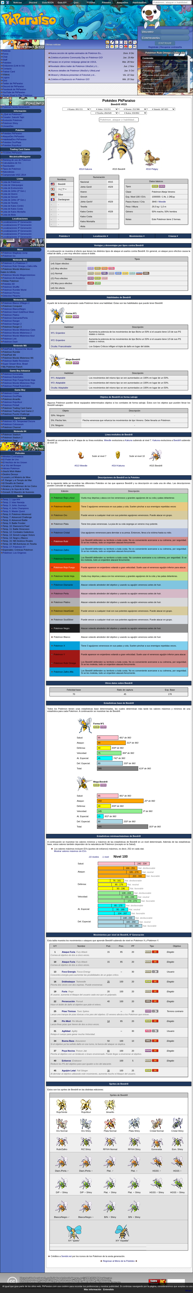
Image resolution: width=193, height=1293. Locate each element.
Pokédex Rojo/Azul (12, 145)
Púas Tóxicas (69, 1011)
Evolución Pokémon (12, 120)
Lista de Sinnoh (10, 197)
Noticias (17, 2)
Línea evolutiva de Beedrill (119, 434)
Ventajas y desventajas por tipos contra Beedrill (119, 245)
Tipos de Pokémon (12, 169)
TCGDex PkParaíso (12, 152)
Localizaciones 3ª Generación (17, 231)
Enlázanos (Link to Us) (14, 65)
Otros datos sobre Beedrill (118, 683)
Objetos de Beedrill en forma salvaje (119, 397)
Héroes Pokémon (11, 468)
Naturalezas (8, 172)
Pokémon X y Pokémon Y (15, 263)
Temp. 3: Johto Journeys (15, 505)
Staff (5, 60)
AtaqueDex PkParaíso (13, 136)
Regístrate (153, 47)
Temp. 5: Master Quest (14, 511)
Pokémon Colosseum (13, 424)
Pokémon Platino (11, 315)
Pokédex (106, 2)
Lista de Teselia (10, 203)
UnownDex (8, 126)
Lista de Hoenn (10, 194)
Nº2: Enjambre (58, 340)
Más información (92, 1289)
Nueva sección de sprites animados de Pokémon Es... (76, 53)
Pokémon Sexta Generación (16, 107)
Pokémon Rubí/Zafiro (13, 377)
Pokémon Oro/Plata (12, 396)
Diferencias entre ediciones (156, 75)
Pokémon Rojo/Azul (12, 402)
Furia (64, 991)
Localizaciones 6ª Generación (17, 222)
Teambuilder (9, 166)
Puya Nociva (68, 1051)
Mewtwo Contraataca (13, 456)
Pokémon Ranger (11, 321)
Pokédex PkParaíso (12, 133)
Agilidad (66, 1031)
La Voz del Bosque (12, 465)
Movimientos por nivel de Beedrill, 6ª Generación (118, 935)
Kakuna (128, 440)
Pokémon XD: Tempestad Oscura (19, 421)
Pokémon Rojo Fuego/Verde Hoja (19, 380)
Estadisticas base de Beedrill (119, 703)
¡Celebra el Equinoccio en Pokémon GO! (70, 79)
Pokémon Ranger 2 (12, 324)
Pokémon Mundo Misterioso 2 (17, 333)
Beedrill (177, 440)
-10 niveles (93, 857)
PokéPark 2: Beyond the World (17, 349)
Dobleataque (68, 981)
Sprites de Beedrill (118, 1084)
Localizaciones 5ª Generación (17, 225)
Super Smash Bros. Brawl (15, 364)
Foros (5, 54)
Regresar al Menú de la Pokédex (119, 1261)
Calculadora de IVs (12, 163)
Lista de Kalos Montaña (14, 212)
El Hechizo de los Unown (15, 462)
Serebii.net (66, 1256)
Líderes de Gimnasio (153, 79)
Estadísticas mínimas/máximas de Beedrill (119, 836)
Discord (33, 2)
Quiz (76, 2)
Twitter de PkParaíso (13, 83)
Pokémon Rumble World (14, 290)
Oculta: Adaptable (59, 388)
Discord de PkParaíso (13, 86)
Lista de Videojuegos (13, 185)
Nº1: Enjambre (58, 333)
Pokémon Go (9, 256)
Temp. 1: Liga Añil (11, 499)
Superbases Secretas (153, 92)
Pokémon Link (10, 338)
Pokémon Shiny (10, 123)
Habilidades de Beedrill (119, 297)
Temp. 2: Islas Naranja (13, 502)
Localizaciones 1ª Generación (17, 237)
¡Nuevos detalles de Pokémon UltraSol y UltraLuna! (75, 70)
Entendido (108, 1289)
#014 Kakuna (85, 168)
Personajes (148, 88)
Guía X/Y (62, 2)
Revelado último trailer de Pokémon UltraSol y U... (74, 66)
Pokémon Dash (10, 341)
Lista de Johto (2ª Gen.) (14, 191)
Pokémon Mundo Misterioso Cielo (19, 330)
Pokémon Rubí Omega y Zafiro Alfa (20, 266)
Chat (5, 57)
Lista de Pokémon (11, 182)
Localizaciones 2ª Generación (17, 234)
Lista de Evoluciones (13, 188)
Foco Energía (69, 972)
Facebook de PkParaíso (14, 89)
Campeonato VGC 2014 (14, 175)
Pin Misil (66, 1021)
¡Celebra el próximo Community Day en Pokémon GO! (76, 57)
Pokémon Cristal (11, 393)
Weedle (162, 201)
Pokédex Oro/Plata (12, 142)
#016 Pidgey (152, 168)
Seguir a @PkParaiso (11, 35)
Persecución (68, 1001)
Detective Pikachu (11, 296)
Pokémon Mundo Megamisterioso (19, 275)
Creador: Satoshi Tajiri (13, 117)
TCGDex (91, 2)
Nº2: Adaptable (58, 383)
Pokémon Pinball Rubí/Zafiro (16, 386)
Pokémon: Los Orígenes (14, 553)
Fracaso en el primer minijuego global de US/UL (73, 62)
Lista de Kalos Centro (13, 206)
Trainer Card (9, 71)
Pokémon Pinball (11, 405)
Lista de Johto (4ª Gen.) (14, 200)
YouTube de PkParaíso (14, 92)
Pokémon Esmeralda (13, 374)
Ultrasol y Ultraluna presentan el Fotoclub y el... (73, 75)
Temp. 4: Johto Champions (16, 508)
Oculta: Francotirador (61, 346)
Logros (6, 77)
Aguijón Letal (69, 1070)
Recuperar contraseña (171, 47)
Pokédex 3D (9, 284)
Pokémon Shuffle (11, 287)
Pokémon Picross (11, 293)
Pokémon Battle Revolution (16, 361)
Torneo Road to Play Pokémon (17, 95)
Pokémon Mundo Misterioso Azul (18, 336)
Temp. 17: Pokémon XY (14, 547)
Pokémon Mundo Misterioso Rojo (19, 383)
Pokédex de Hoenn (152, 71)
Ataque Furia (68, 952)
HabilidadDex (139, 2)
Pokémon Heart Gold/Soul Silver (18, 312)
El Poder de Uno (11, 459)
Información (148, 62)
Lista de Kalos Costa (13, 209)
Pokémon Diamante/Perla (15, 318)
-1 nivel (105, 857)
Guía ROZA (48, 2)
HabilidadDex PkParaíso (14, 139)
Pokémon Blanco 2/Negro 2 (16, 303)
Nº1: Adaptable (58, 378)
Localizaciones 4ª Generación (17, 228)
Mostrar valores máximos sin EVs (70, 851)
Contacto (7, 68)
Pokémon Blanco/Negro (14, 309)
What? (188, 1290)
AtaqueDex (122, 2)
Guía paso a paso (151, 66)
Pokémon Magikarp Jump (15, 253)
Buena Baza (68, 1041)
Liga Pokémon (149, 84)
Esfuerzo (66, 1061)
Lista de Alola (9, 215)
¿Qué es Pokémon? (12, 114)
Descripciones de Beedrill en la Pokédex (119, 477)
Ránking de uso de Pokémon (17, 160)
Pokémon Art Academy (14, 278)
